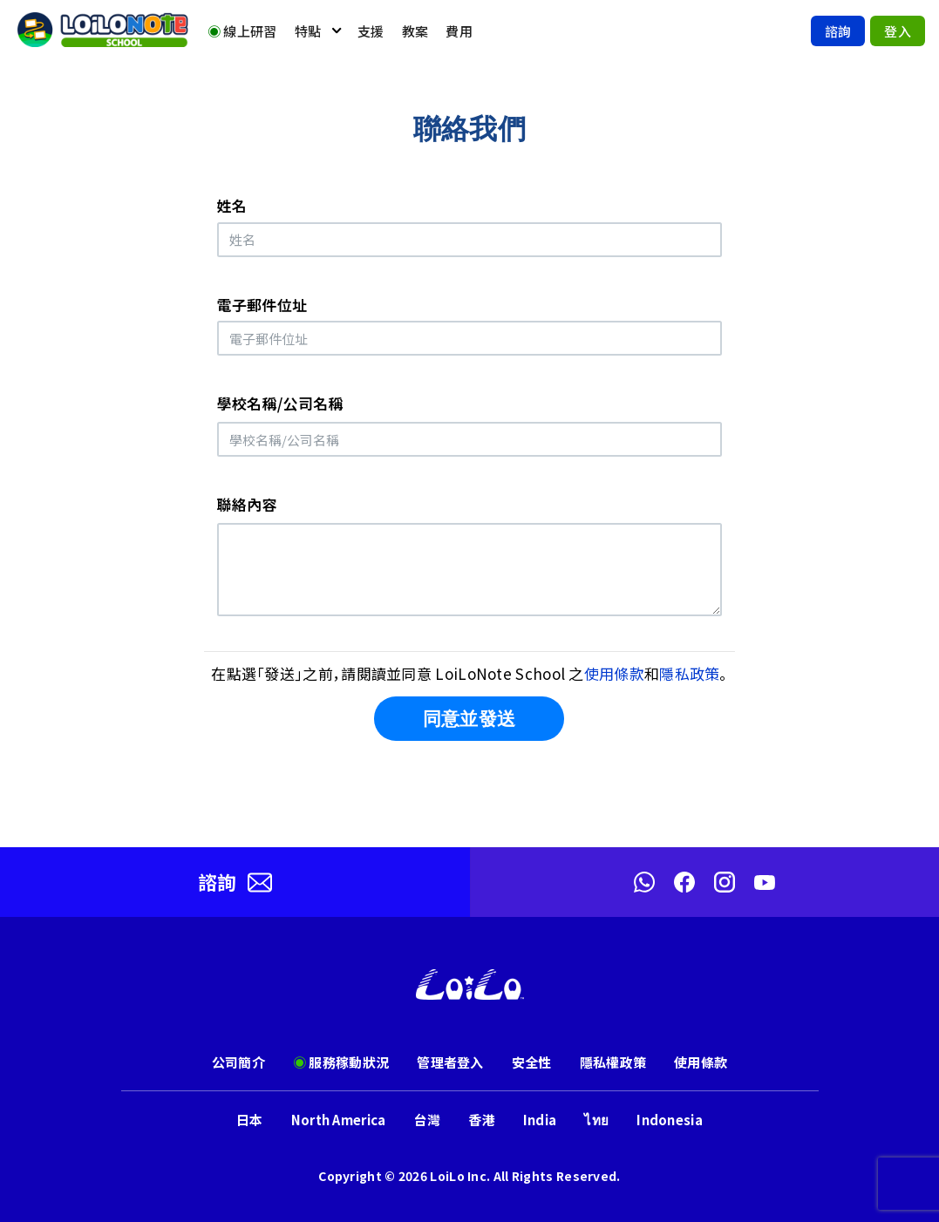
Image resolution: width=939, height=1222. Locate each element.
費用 (459, 31)
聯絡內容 (247, 504)
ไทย (596, 1119)
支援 (370, 31)
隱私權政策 (613, 1062)
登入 (897, 31)
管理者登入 (450, 1062)
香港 (481, 1119)
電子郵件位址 (262, 305)
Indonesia (669, 1119)
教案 (415, 31)
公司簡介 (238, 1062)
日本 (249, 1119)
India (540, 1119)
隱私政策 (689, 673)
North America (338, 1119)
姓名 (232, 205)
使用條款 (614, 673)
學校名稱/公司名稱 (280, 403)
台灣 (427, 1119)
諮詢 (838, 31)
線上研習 (242, 31)
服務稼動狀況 (341, 1062)
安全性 (532, 1062)
